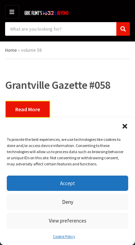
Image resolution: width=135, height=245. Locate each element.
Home (11, 50)
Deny (67, 202)
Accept (67, 183)
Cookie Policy (64, 236)
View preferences (67, 220)
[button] (124, 126)
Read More (27, 109)
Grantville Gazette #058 (58, 85)
